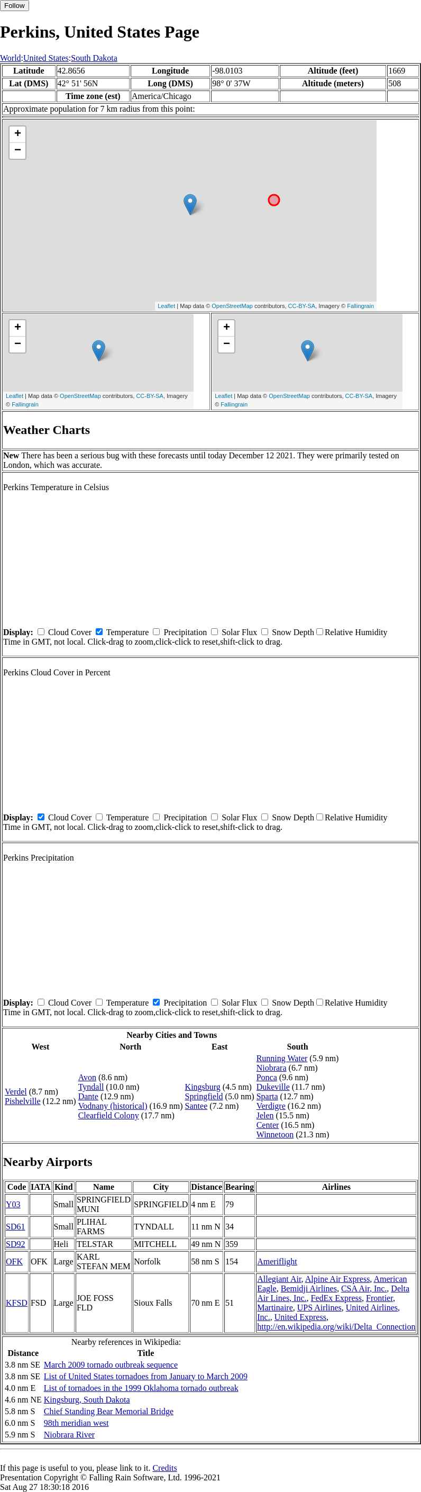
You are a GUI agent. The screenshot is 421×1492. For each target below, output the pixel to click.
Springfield (204, 1096)
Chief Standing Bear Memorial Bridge (108, 1411)
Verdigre (271, 1105)
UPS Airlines (319, 1307)
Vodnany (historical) (113, 1105)
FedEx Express (336, 1298)
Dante (88, 1096)
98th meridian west (76, 1422)
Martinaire (275, 1307)
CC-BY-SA (302, 306)
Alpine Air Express (337, 1278)
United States (46, 57)
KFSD (17, 1302)
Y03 (13, 1204)
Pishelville (23, 1101)
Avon (87, 1077)
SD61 (15, 1226)
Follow (14, 6)
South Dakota (94, 57)
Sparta (267, 1096)
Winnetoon (275, 1134)
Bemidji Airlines (309, 1288)
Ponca (267, 1077)
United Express (300, 1317)
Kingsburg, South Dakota (87, 1399)
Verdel (16, 1091)
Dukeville (273, 1086)
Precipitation (185, 632)
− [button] (17, 151)
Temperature (127, 632)
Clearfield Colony (108, 1115)
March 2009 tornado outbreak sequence (111, 1364)
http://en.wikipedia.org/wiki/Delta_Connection (336, 1326)
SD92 (15, 1244)
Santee (196, 1105)
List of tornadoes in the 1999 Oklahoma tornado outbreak (141, 1388)
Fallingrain (360, 306)
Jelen (265, 1115)
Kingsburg (203, 1086)
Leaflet (166, 306)
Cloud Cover (69, 632)
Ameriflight (277, 1261)
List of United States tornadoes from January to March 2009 (146, 1376)
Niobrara (272, 1067)
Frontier (379, 1298)
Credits (164, 1467)
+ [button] (17, 134)
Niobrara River (69, 1434)
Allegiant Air (279, 1278)
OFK (14, 1261)
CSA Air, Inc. (364, 1288)
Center (268, 1124)
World (10, 57)
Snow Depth (293, 632)
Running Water (282, 1058)
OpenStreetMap (232, 306)
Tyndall (91, 1086)
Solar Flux (239, 632)
